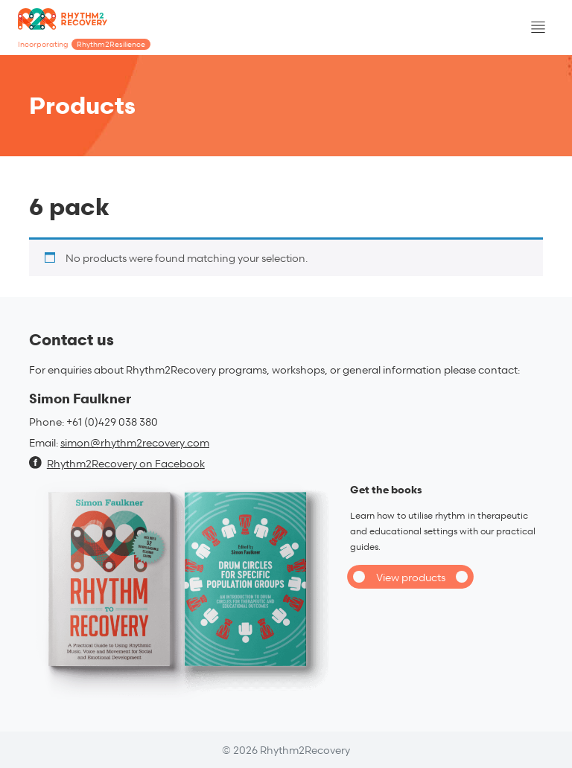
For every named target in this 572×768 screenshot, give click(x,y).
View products (410, 577)
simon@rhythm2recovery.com (134, 442)
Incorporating (84, 44)
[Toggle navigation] (537, 27)
